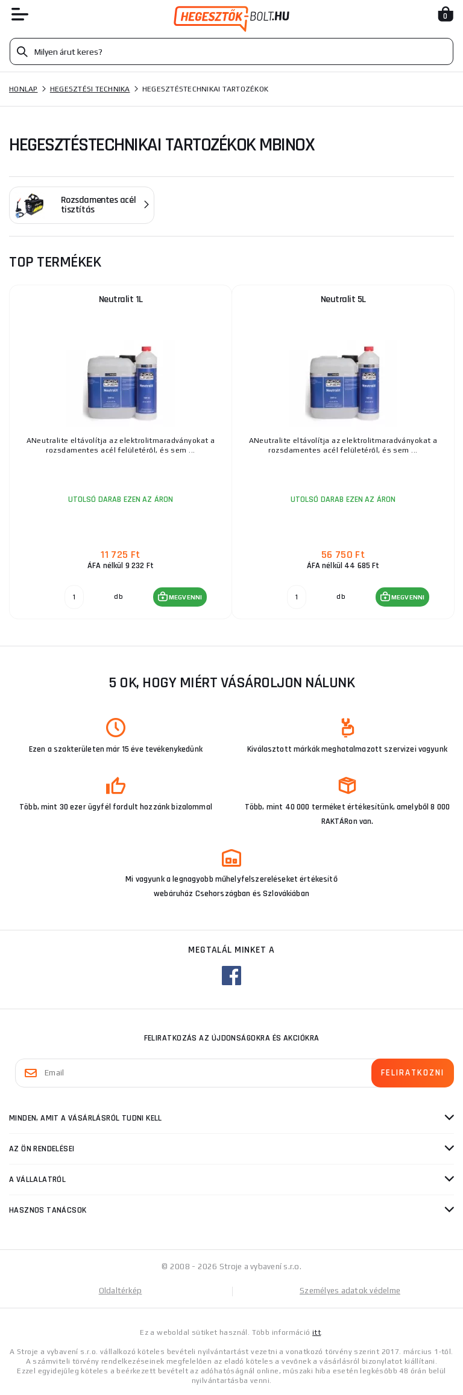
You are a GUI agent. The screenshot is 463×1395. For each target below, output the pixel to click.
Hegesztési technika (90, 89)
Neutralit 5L (343, 299)
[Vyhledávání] (231, 51)
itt (316, 1332)
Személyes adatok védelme (350, 1290)
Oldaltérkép (120, 1290)
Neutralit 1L (121, 299)
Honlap (23, 89)
